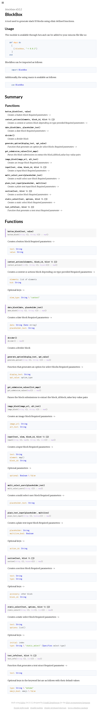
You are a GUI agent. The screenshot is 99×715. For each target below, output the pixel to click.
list (24, 265)
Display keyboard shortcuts (55, 708)
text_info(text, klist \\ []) (19, 207)
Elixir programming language (78, 703)
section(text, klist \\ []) (18, 191)
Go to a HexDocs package (78, 708)
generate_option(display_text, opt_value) (25, 143)
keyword (43, 265)
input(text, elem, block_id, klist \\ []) (25, 167)
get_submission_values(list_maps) (21, 151)
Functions (12, 105)
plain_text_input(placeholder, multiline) (25, 183)
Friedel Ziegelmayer (51, 703)
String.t (23, 235)
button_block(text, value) (18, 111)
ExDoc (22, 703)
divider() (9, 135)
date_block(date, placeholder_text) (22, 127)
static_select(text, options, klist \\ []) (26, 199)
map (45, 235)
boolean (37, 516)
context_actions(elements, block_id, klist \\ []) (30, 119)
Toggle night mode (21, 708)
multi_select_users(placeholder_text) (23, 175)
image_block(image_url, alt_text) (21, 159)
